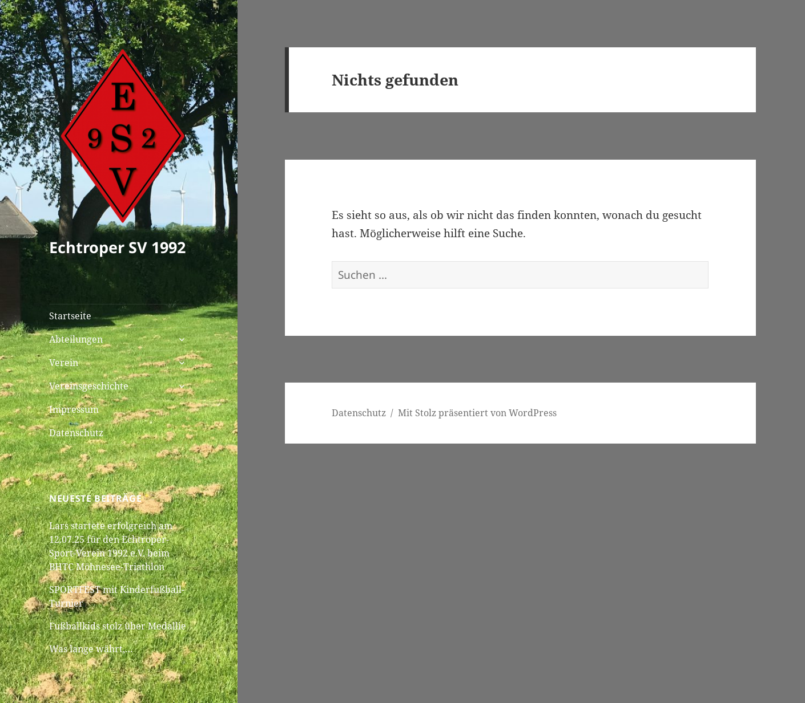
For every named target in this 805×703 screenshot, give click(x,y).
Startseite (70, 316)
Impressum (74, 409)
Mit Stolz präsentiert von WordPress (477, 413)
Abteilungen (76, 339)
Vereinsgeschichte (88, 386)
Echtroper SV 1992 (117, 247)
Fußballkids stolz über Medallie (117, 626)
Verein (63, 362)
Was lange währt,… (91, 649)
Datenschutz (76, 432)
